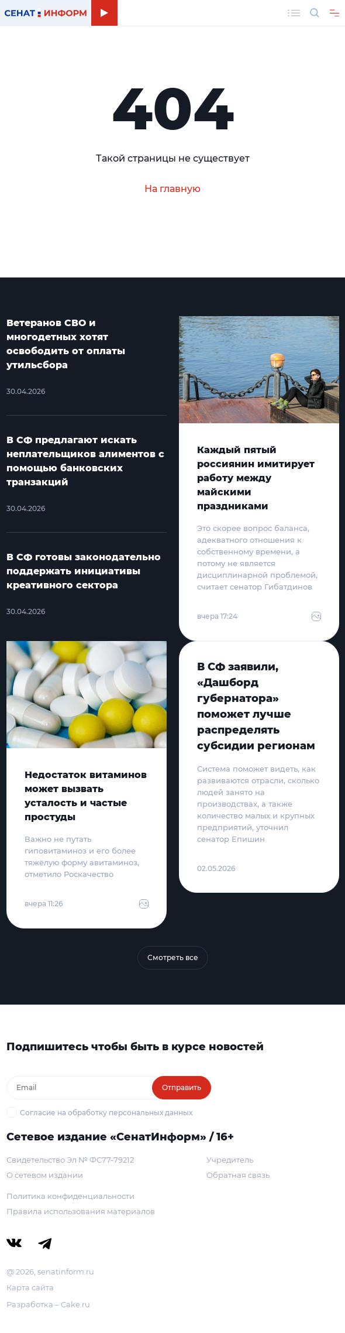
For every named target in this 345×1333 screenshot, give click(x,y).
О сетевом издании (44, 1175)
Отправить (181, 1087)
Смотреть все (172, 957)
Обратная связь (238, 1175)
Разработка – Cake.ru (48, 1304)
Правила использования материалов (80, 1211)
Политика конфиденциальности (70, 1196)
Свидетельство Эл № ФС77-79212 (70, 1159)
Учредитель (229, 1159)
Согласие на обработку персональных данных (106, 1112)
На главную (172, 188)
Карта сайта (30, 1287)
